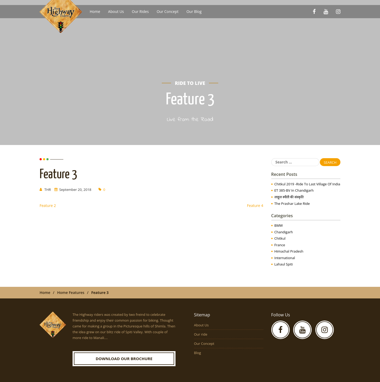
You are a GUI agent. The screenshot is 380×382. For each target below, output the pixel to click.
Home (95, 11)
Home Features (70, 292)
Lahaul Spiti (283, 264)
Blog (197, 352)
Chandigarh (283, 232)
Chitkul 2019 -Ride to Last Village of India (307, 184)
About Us (116, 11)
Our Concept (168, 11)
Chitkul (280, 238)
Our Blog (193, 11)
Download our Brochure (124, 358)
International (284, 257)
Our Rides (140, 11)
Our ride (200, 334)
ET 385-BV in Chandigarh (294, 190)
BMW (278, 225)
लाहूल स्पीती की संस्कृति (288, 197)
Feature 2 (48, 205)
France (279, 245)
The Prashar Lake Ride (292, 203)
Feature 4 (255, 205)
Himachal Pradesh (288, 251)
